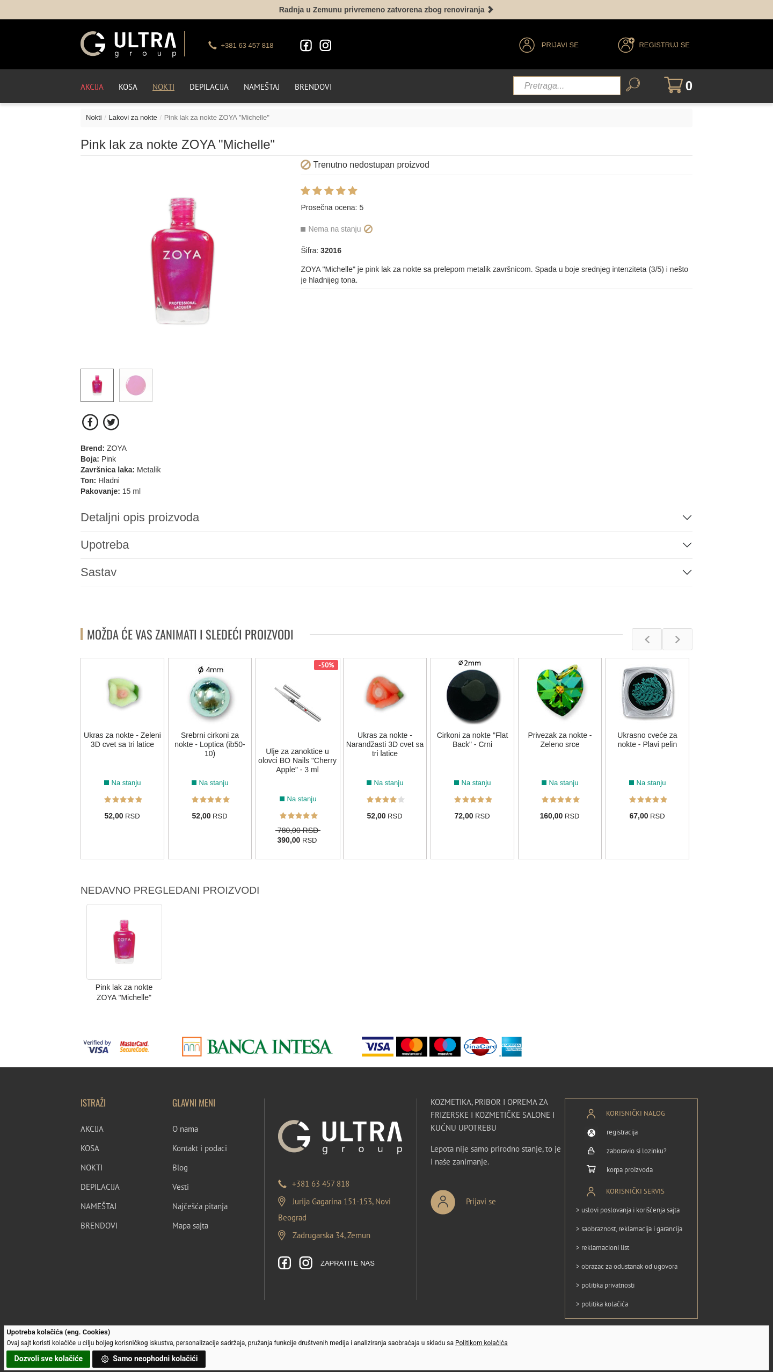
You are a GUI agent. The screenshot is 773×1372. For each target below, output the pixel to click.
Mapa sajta (190, 1225)
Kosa (128, 87)
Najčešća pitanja (200, 1206)
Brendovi (313, 87)
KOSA (90, 1148)
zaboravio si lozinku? (637, 1150)
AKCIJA (92, 1129)
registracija (622, 1132)
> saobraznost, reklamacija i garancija (629, 1228)
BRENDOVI (99, 1225)
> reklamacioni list (602, 1247)
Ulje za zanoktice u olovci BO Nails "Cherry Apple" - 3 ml (297, 760)
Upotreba (105, 544)
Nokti (163, 87)
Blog (180, 1167)
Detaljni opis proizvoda (140, 517)
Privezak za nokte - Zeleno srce (560, 740)
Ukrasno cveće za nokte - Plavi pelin (647, 740)
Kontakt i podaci (199, 1148)
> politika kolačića (602, 1304)
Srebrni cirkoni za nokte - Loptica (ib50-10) (209, 744)
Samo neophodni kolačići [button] (149, 1359)
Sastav (98, 572)
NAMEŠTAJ (98, 1206)
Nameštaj (262, 87)
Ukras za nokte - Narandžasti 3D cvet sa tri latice (385, 744)
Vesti (180, 1187)
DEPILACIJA (100, 1187)
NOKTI (92, 1167)
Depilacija (209, 87)
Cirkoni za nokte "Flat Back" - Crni (472, 740)
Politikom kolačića (481, 1343)
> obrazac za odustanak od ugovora (626, 1266)
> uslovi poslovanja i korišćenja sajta (628, 1210)
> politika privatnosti (605, 1285)
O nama (185, 1129)
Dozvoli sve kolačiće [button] (48, 1358)
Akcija (92, 87)
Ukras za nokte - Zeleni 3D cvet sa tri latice (122, 740)
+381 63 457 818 (320, 1184)
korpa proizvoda (630, 1169)
